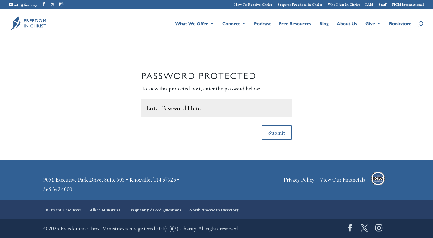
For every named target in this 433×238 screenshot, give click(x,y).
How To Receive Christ (253, 5)
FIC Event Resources (62, 209)
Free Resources (295, 23)
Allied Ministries (105, 209)
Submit (276, 132)
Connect (231, 23)
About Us (347, 23)
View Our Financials (342, 179)
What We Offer (191, 23)
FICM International (408, 5)
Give (370, 23)
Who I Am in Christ (344, 5)
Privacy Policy (299, 179)
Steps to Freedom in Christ (300, 5)
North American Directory (214, 209)
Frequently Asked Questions (154, 209)
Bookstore (400, 23)
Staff (382, 5)
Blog (324, 23)
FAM (369, 5)
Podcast (262, 23)
